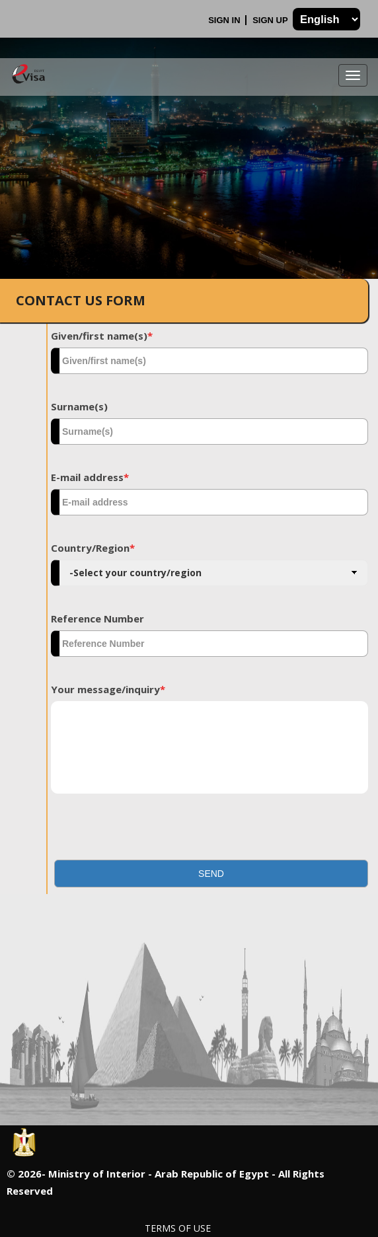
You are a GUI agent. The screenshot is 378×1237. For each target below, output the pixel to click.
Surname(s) (79, 406)
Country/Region (93, 547)
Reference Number (97, 618)
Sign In (225, 20)
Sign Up (271, 20)
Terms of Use (178, 1228)
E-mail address (90, 477)
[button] (211, 873)
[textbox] (209, 361)
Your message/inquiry (108, 689)
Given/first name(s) (102, 335)
